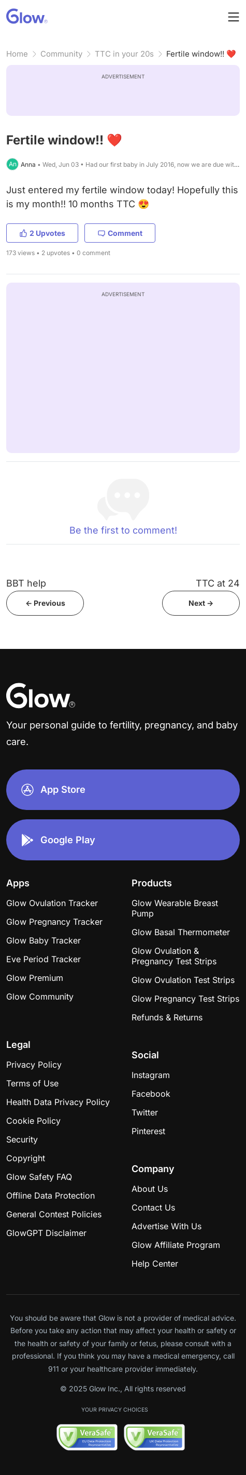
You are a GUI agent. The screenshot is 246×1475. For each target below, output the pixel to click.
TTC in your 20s (124, 54)
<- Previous (45, 603)
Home (17, 54)
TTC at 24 (218, 583)
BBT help (26, 583)
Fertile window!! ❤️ (201, 54)
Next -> (201, 603)
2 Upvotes (42, 233)
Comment (119, 233)
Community (61, 54)
